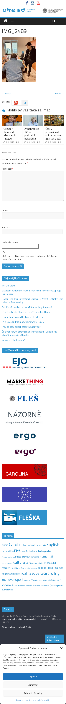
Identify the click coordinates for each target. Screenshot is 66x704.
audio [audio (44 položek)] (5, 545)
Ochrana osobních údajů (39, 700)
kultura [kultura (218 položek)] (19, 562)
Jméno (6, 210)
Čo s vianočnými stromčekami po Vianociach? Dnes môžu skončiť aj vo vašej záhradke (29, 333)
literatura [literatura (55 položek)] (50, 562)
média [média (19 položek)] (27, 568)
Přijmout (33, 676)
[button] (61, 648)
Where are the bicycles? (13, 340)
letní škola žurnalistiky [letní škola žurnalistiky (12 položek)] (34, 563)
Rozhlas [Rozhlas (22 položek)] (16, 574)
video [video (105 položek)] (6, 585)
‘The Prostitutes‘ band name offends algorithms (26, 312)
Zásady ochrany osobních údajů (16, 627)
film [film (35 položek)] (11, 551)
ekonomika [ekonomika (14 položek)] (41, 545)
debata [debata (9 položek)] (26, 545)
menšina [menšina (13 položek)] (20, 568)
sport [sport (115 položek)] (19, 579)
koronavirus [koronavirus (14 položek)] (7, 562)
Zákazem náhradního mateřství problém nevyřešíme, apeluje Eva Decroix (31, 292)
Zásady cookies (22, 700)
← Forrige (6, 93)
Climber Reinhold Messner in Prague (9, 134)
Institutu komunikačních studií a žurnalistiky (29, 617)
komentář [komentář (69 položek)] (46, 556)
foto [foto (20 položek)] (35, 551)
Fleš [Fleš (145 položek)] (17, 551)
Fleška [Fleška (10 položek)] (23, 551)
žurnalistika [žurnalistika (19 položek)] (7, 589)
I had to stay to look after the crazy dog (21, 327)
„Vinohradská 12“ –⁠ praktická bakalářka (31, 134)
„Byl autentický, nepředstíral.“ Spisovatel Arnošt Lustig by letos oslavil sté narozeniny (32, 300)
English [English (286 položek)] (52, 544)
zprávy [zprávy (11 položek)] (46, 585)
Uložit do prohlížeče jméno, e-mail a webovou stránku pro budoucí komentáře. (29, 257)
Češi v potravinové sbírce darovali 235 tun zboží (53, 134)
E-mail (6, 227)
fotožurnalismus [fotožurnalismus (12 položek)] (8, 556)
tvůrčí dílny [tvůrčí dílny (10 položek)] (52, 580)
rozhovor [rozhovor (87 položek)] (8, 579)
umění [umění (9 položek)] (58, 580)
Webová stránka (10, 242)
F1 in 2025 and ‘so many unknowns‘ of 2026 (23, 322)
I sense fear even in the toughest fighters (22, 317)
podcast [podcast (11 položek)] (34, 568)
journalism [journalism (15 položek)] (34, 556)
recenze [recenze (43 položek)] (58, 568)
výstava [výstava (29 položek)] (14, 585)
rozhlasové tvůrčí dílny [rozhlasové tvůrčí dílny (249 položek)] (40, 573)
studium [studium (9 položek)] (44, 580)
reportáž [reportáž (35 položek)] (7, 574)
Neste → (59, 93)
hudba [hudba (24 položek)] (18, 556)
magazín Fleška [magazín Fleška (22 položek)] (9, 568)
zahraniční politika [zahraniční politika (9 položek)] (25, 586)
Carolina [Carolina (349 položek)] (16, 544)
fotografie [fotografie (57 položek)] (44, 551)
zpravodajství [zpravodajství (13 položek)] (38, 585)
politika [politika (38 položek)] (42, 568)
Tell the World (8, 285)
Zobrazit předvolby (33, 693)
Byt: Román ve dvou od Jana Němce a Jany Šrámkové (27, 307)
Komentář (7, 168)
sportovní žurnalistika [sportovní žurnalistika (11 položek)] (32, 580)
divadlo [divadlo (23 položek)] (32, 545)
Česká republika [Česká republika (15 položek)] (56, 585)
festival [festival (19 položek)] (5, 551)
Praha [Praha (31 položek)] (50, 568)
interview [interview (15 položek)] (26, 556)
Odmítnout (33, 685)
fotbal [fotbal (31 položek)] (29, 551)
